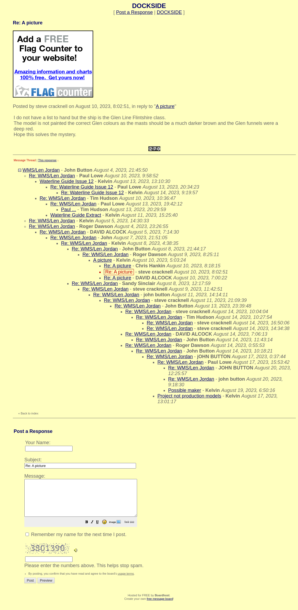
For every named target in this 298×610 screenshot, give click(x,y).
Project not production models (189, 396)
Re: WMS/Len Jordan (52, 175)
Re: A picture (117, 265)
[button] (100, 529)
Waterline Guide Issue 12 (66, 181)
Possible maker (184, 390)
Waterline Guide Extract (75, 215)
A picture (165, 106)
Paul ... (68, 209)
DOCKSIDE (169, 12)
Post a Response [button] (134, 12)
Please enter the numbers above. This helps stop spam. (158, 523)
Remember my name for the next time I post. (75, 541)
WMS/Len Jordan (41, 170)
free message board (160, 606)
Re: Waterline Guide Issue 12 (81, 187)
